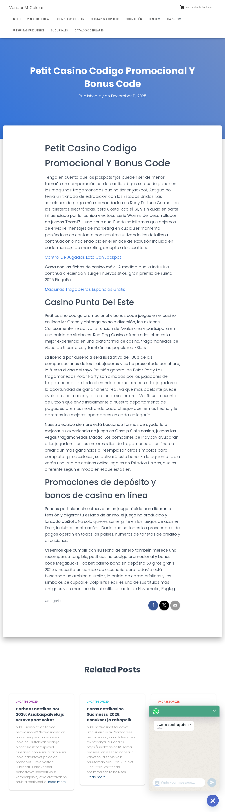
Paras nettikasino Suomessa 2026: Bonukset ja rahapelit (109, 714)
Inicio (16, 19)
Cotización (134, 19)
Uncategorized (27, 701)
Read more (57, 782)
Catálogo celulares (89, 30)
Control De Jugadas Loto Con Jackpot (83, 257)
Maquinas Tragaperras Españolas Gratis (85, 289)
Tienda (154, 19)
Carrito (174, 19)
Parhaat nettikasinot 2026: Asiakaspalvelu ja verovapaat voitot (40, 714)
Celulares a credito (105, 19)
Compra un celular (70, 19)
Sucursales (59, 30)
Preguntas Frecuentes (28, 30)
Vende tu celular (39, 19)
